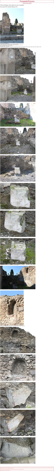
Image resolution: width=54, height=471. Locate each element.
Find (29, 3)
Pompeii (24, 3)
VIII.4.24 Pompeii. (2, 43)
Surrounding (26, 3)
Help (30, 3)
